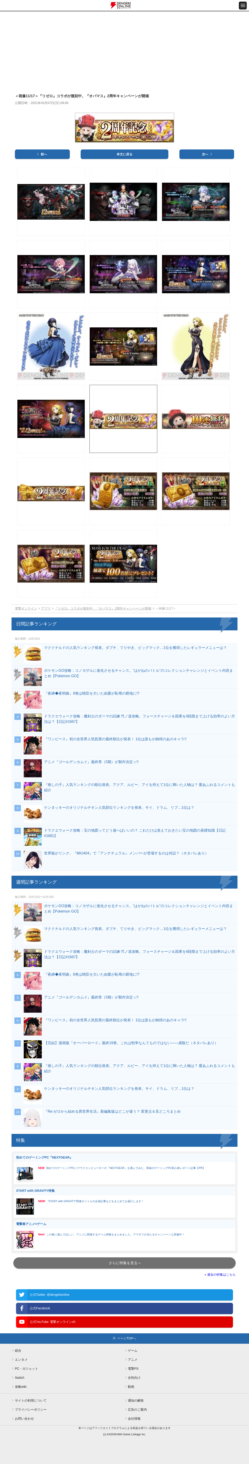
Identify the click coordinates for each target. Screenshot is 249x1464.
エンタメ (21, 1359)
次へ (205, 154)
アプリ (46, 608)
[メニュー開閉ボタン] (243, 5)
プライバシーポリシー (31, 1409)
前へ (44, 154)
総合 (18, 1350)
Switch (19, 1377)
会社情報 (134, 1418)
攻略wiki (20, 1386)
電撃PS (133, 1368)
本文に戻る (124, 154)
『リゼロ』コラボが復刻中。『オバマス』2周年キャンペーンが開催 (103, 608)
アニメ (132, 1359)
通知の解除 (136, 1400)
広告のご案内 (137, 1409)
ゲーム (132, 1350)
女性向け (134, 1377)
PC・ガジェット (26, 1368)
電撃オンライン (26, 608)
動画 (131, 1386)
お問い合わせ (24, 1418)
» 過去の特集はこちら (220, 1274)
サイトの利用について (31, 1400)
